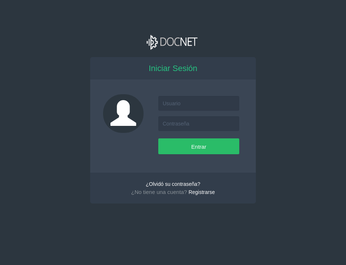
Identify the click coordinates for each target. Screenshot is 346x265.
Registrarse (201, 192)
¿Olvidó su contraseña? (173, 184)
